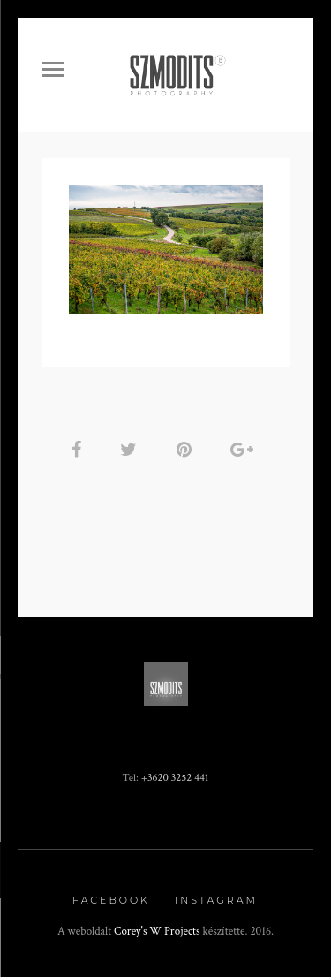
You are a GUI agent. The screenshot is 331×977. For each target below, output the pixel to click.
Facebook (111, 900)
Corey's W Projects (157, 931)
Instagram (216, 900)
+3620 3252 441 (175, 777)
